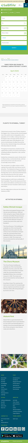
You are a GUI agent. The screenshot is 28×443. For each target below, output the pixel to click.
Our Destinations (16, 378)
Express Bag (3, 385)
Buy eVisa (3, 404)
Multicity (17, 12)
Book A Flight (3, 378)
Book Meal (3, 381)
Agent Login (15, 418)
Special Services (16, 385)
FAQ (2, 420)
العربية (21, 5)
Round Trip (4, 12)
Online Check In (4, 389)
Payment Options (16, 383)
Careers (14, 407)
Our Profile (15, 400)
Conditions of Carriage (17, 411)
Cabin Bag (3, 394)
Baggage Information (17, 381)
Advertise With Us (4, 422)
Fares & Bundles (16, 389)
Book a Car (3, 407)
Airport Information (17, 387)
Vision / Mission (16, 402)
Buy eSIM (3, 402)
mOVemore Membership (6, 400)
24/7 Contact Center (5, 418)
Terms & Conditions (17, 409)
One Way (11, 12)
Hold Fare (3, 391)
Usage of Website (16, 413)
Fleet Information (16, 404)
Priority (2, 387)
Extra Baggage (4, 383)
